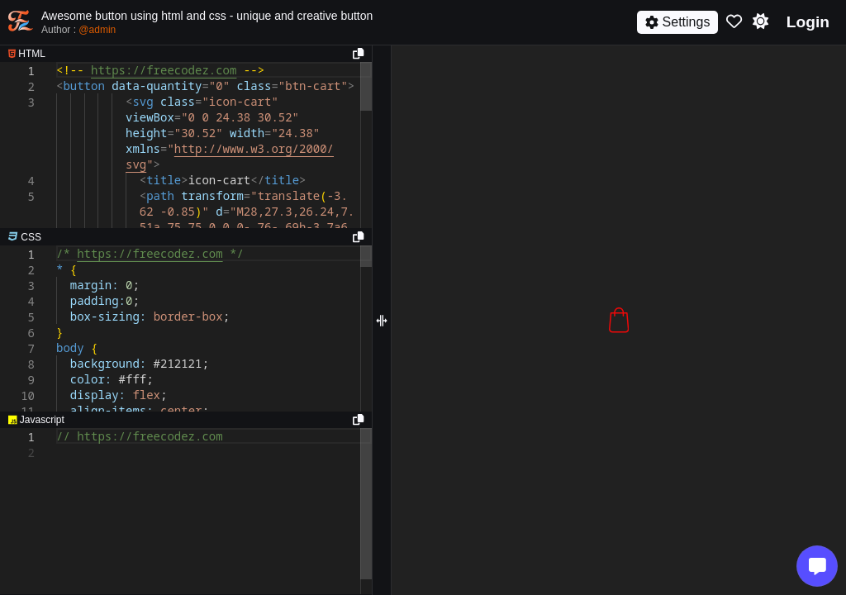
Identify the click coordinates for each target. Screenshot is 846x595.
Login (808, 22)
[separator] (186, 237)
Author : (78, 30)
